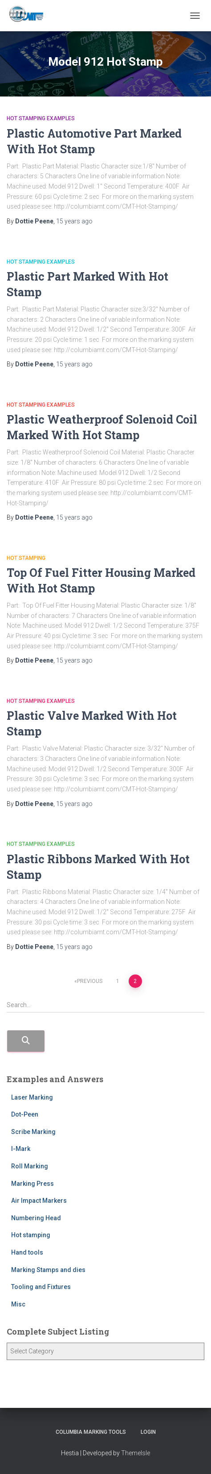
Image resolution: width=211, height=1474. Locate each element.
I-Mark (20, 1148)
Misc (18, 1304)
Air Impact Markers (39, 1200)
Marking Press (32, 1183)
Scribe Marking (33, 1131)
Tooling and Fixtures (41, 1286)
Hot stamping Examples (41, 118)
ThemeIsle (135, 1453)
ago (74, 221)
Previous (89, 981)
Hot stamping (26, 558)
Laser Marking (32, 1097)
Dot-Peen (24, 1114)
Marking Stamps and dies (48, 1269)
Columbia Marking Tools (91, 1432)
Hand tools (27, 1252)
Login (148, 1432)
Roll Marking (29, 1166)
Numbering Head (36, 1218)
